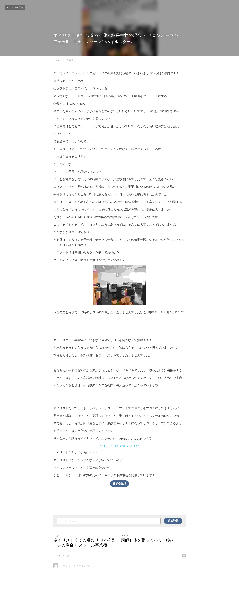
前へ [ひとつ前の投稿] (56, 535)
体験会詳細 (119, 483)
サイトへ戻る (15, 7)
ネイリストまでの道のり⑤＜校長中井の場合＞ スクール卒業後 (84, 542)
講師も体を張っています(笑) (147, 540)
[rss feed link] (184, 555)
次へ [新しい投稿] (124, 535)
